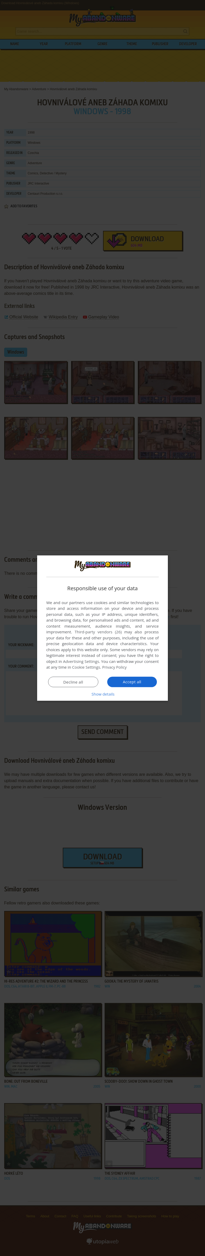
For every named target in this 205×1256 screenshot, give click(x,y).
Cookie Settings (86, 667)
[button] (102, 694)
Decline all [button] (73, 682)
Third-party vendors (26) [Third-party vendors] (98, 631)
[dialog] (102, 628)
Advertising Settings (81, 661)
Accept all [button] (132, 681)
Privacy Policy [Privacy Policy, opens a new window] (114, 667)
